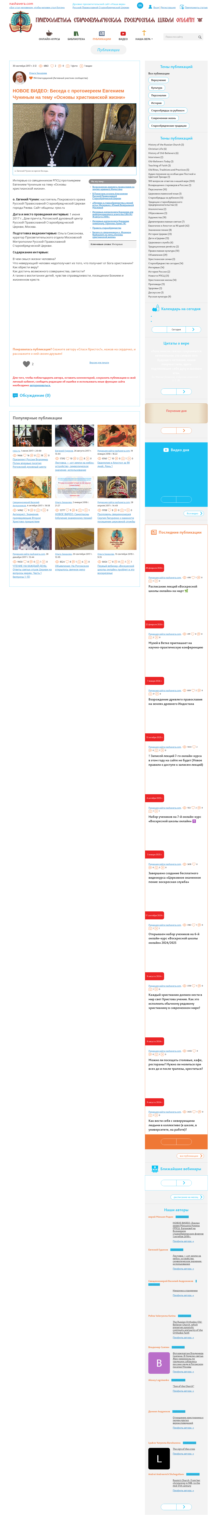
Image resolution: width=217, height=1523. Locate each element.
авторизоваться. (40, 385)
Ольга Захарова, (63, 502)
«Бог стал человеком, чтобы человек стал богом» (37, 7)
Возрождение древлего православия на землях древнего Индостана (113, 188)
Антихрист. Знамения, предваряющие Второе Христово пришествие (27, 518)
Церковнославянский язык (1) (165, 193)
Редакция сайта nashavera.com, (113, 450)
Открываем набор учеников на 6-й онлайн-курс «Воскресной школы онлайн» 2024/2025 (174, 938)
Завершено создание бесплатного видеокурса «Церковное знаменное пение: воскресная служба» (175, 877)
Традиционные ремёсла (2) (163, 246)
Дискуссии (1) (156, 292)
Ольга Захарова (38, 73)
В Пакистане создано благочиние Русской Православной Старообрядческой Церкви (110, 196)
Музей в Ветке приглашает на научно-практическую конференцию (176, 645)
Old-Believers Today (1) (160, 161)
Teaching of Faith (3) (159, 165)
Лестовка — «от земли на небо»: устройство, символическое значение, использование (74, 466)
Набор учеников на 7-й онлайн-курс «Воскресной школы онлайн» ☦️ (175, 819)
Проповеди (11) (156, 284)
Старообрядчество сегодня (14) (165, 263)
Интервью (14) (156, 267)
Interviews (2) (155, 157)
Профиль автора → (183, 1241)
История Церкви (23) (160, 234)
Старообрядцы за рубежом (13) (165, 197)
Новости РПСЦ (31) (158, 275)
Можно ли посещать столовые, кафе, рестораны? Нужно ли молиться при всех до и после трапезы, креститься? (176, 1064)
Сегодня (176, 329)
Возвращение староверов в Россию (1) (169, 185)
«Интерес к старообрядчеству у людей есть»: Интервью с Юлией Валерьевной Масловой (113, 205)
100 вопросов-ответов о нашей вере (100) (171, 181)
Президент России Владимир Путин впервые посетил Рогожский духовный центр (30, 463)
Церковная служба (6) (160, 242)
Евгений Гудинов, (64, 450)
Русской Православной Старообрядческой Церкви (101, 7)
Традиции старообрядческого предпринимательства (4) (165, 203)
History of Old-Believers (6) (163, 153)
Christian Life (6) (157, 148)
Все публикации (159, 73)
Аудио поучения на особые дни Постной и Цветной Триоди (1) (172, 175)
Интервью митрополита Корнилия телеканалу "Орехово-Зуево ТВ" (110, 222)
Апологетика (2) (157, 209)
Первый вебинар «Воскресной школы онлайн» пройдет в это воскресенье (115, 569)
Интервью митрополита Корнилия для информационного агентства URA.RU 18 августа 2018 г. (112, 214)
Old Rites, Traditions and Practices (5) (168, 169)
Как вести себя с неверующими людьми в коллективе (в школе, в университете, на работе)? (173, 1125)
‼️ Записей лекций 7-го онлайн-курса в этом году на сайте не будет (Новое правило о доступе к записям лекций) (176, 760)
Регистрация (168, 7)
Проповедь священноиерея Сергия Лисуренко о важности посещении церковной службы (116, 518)
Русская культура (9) (159, 296)
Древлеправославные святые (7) (166, 221)
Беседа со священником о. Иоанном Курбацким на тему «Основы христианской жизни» (111, 234)
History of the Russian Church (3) (166, 144)
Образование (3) (157, 213)
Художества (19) (157, 217)
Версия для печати (99, 362)
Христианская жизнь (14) (162, 279)
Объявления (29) (157, 254)
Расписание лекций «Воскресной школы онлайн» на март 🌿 (173, 588)
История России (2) (159, 271)
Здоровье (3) (155, 288)
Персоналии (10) (157, 189)
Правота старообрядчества (106, 228)
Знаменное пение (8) (160, 229)
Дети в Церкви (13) (158, 238)
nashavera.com (21, 3)
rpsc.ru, (17, 450)
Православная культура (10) (163, 250)
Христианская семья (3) (161, 259)
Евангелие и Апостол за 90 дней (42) (168, 225)
